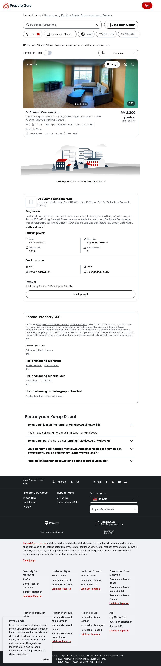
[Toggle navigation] (156, 5)
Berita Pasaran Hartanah (31, 585)
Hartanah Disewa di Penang (62, 627)
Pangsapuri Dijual (61, 580)
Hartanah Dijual (61, 571)
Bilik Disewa (89, 584)
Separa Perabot (54, 396)
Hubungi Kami (65, 492)
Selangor (31, 350)
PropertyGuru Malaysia (31, 572)
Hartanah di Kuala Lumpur (90, 619)
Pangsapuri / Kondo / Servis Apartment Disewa (62, 324)
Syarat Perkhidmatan (73, 655)
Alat (111, 612)
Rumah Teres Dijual (62, 584)
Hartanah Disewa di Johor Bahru (62, 635)
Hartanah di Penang (91, 630)
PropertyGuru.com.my (34, 543)
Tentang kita (29, 497)
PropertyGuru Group (35, 492)
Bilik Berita (62, 497)
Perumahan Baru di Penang (119, 597)
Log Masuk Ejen (117, 617)
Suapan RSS (115, 626)
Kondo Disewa (88, 575)
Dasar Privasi (94, 655)
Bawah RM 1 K (51, 365)
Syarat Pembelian (113, 655)
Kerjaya (27, 506)
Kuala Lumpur (45, 350)
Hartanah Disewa (91, 571)
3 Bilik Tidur (46, 380)
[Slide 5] (86, 104)
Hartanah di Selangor (92, 625)
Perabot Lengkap (34, 396)
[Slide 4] (83, 104)
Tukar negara (98, 493)
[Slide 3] (80, 104)
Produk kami (29, 502)
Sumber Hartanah (32, 591)
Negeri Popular (89, 612)
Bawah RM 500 (34, 365)
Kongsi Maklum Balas (68, 502)
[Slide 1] (75, 104)
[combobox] (62, 24)
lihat (28, 338)
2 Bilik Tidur (32, 380)
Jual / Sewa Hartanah (120, 621)
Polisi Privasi (38, 636)
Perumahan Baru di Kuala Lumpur (119, 589)
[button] (37, 227)
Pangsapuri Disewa (91, 580)
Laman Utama (32, 15)
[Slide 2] (78, 104)
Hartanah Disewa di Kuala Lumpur (62, 619)
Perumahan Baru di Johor (119, 581)
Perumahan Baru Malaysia (119, 572)
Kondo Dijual (59, 575)
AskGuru (27, 579)
